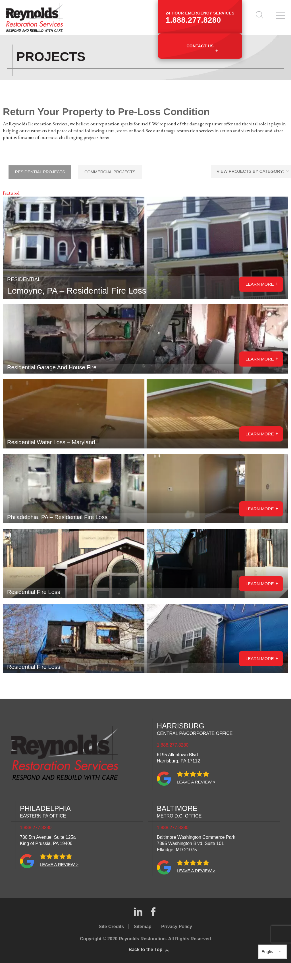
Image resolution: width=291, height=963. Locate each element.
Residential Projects (42, 172)
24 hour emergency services (200, 17)
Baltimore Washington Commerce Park (196, 843)
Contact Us (200, 46)
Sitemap (142, 926)
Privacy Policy (176, 926)
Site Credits (111, 926)
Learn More (259, 358)
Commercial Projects (115, 172)
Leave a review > (196, 781)
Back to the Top (146, 949)
